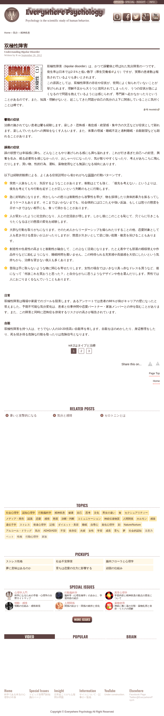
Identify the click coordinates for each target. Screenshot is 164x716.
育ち (116, 530)
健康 (70, 512)
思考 (88, 512)
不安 (63, 530)
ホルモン (142, 518)
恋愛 (38, 518)
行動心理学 (32, 536)
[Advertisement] (82, 469)
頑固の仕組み (114, 568)
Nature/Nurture (132, 524)
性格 (19, 536)
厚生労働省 (103, 71)
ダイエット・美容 (68, 524)
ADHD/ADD (50, 530)
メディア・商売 (15, 518)
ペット (10, 536)
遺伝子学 (11, 524)
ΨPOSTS (118, 2)
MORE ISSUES (82, 619)
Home (156, 381)
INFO (152, 2)
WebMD (153, 109)
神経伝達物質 (112, 518)
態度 (55, 518)
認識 (29, 518)
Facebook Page (137, 694)
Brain (131, 636)
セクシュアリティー (136, 512)
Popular (80, 636)
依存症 (73, 530)
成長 (108, 530)
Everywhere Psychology (78, 711)
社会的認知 (135, 530)
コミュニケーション (89, 518)
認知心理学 (28, 512)
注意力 (149, 530)
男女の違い (108, 512)
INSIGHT (141, 2)
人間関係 (128, 518)
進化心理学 (108, 524)
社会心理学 (12, 512)
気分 (37, 530)
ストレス (25, 524)
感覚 (152, 518)
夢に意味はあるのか (18, 568)
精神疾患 (60, 512)
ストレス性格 (14, 561)
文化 (96, 512)
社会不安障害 (64, 561)
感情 (47, 518)
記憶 (52, 524)
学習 (99, 530)
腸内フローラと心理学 (120, 561)
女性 (91, 530)
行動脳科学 (44, 512)
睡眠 (84, 524)
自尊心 (94, 524)
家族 (44, 536)
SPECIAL (129, 2)
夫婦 (82, 530)
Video (29, 636)
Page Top (154, 373)
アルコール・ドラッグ (19, 530)
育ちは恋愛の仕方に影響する (74, 568)
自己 (79, 512)
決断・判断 (68, 518)
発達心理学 (39, 524)
